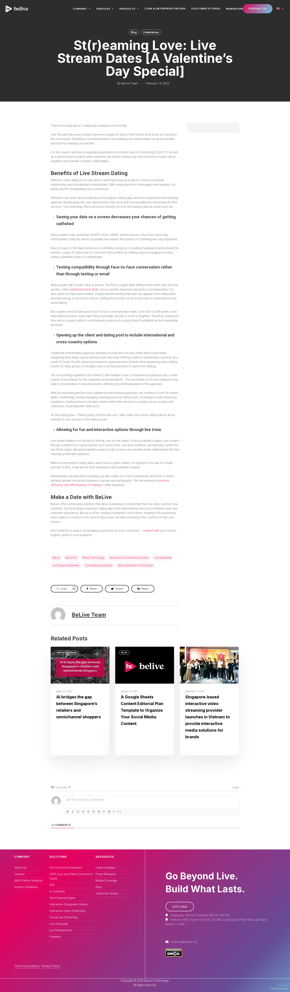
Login (235, 787)
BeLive (56, 557)
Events (190, 652)
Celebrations (151, 32)
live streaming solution (98, 565)
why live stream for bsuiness (135, 565)
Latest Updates (105, 867)
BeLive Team (129, 83)
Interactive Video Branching (67, 911)
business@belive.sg (184, 942)
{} (114, 811)
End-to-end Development (65, 867)
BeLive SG (71, 557)
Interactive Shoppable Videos (68, 904)
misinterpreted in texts (84, 289)
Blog (134, 32)
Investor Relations (26, 887)
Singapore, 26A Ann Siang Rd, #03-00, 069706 (200, 915)
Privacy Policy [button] (50, 966)
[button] (180, 906)
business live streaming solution (129, 557)
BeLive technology (93, 557)
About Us (20, 867)
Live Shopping (58, 924)
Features (55, 936)
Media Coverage (67, 652)
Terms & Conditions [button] (27, 966)
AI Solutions (57, 891)
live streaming (162, 557)
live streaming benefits (66, 565)
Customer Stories (107, 893)
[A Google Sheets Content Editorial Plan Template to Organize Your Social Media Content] (144, 701)
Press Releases (106, 874)
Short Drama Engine (62, 898)
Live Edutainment (60, 930)
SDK (52, 885)
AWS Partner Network (28, 880)
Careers (19, 874)
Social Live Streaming (63, 917)
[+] (119, 811)
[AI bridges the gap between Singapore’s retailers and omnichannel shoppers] (80, 701)
